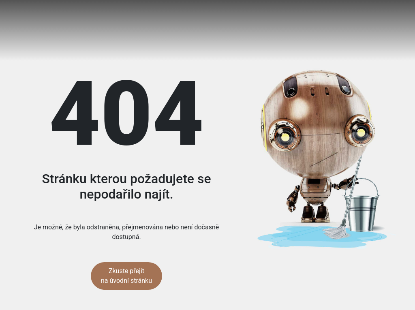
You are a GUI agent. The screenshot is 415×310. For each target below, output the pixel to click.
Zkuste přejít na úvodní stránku (126, 275)
